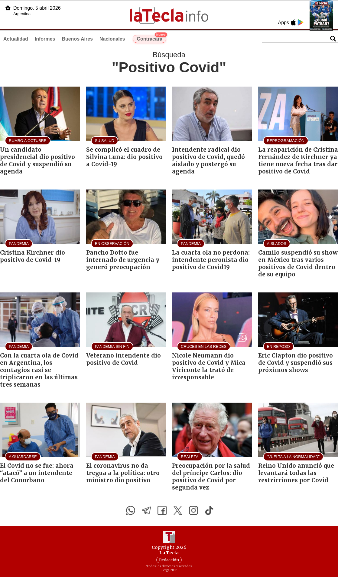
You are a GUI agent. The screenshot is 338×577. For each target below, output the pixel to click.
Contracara (151, 38)
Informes (45, 38)
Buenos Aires (77, 38)
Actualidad (15, 38)
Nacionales (112, 38)
